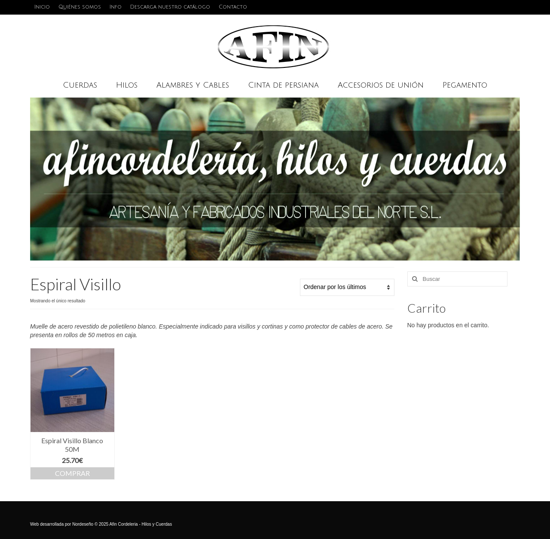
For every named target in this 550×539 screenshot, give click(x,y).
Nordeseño (82, 524)
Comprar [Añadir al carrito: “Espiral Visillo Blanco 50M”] (72, 473)
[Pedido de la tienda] (347, 287)
